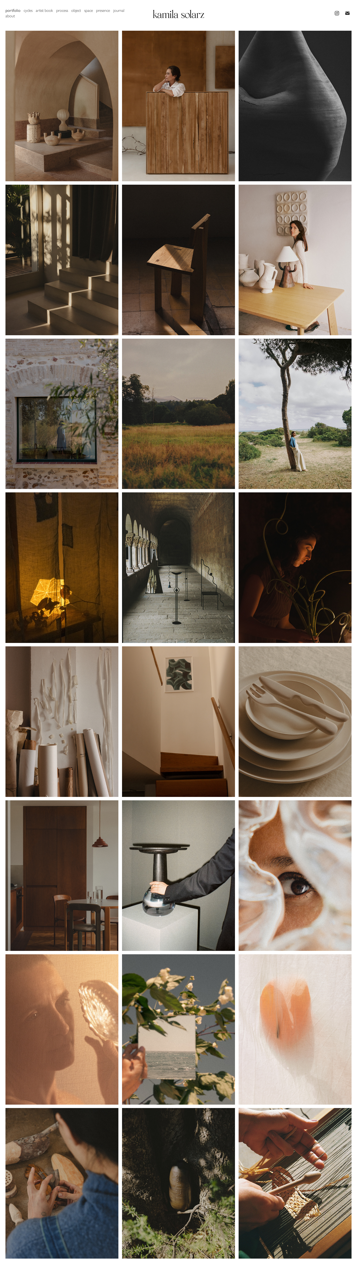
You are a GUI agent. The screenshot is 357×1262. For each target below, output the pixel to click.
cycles (28, 10)
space (88, 10)
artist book (44, 10)
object (76, 10)
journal (118, 10)
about (10, 15)
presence (103, 10)
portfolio (12, 10)
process (62, 10)
